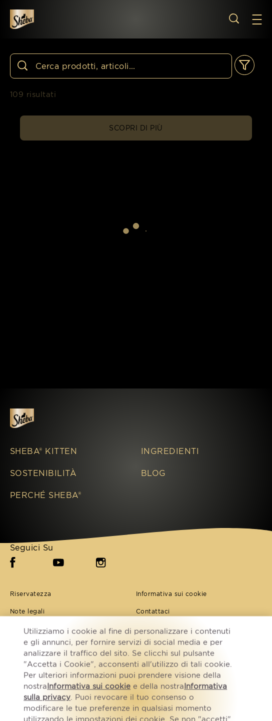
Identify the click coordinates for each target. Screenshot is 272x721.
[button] (262, 19)
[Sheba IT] (36, 418)
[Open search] (234, 18)
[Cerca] (121, 66)
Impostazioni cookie (168, 646)
